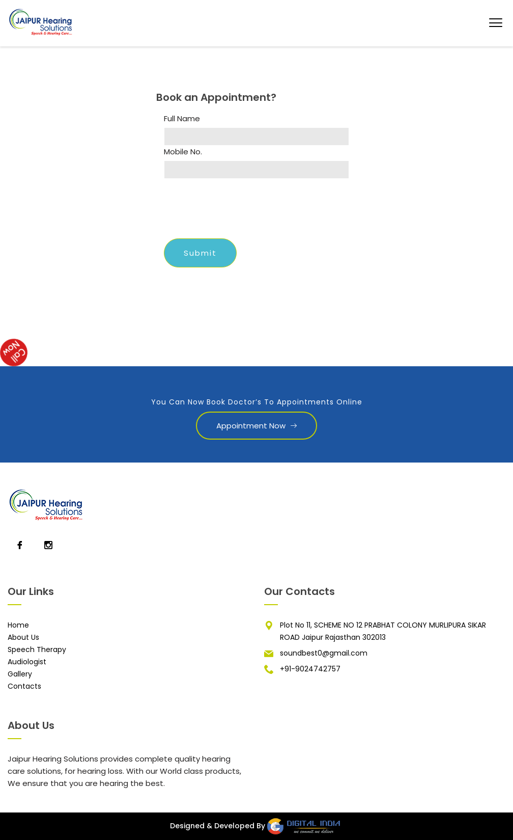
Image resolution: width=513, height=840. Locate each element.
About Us (23, 637)
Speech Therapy (37, 649)
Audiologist (27, 662)
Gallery (20, 674)
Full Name (182, 119)
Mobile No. (183, 152)
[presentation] (241, 211)
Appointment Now (256, 425)
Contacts (24, 686)
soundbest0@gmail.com (323, 653)
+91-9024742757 (310, 669)
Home (18, 625)
